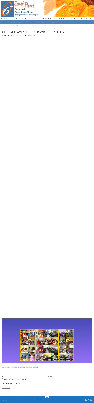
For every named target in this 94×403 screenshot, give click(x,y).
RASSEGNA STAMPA (42, 22)
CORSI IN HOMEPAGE (47, 25)
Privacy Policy (9, 387)
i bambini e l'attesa (29, 367)
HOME (3, 22)
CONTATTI (16, 22)
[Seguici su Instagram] (89, 400)
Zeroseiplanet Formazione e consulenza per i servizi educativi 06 (18, 35)
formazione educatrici (21, 367)
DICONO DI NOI (62, 22)
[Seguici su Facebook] (86, 400)
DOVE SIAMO (23, 22)
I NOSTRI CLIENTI (32, 22)
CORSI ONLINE (56, 25)
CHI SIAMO (9, 22)
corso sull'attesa (7, 367)
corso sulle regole (14, 367)
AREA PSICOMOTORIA (25, 25)
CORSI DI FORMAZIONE (36, 25)
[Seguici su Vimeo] (91, 400)
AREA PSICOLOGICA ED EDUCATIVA (10, 25)
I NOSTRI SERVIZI (53, 22)
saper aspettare (35, 367)
